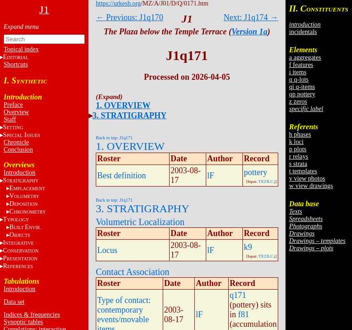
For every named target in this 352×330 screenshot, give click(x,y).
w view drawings (311, 185)
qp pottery (302, 94)
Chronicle (16, 142)
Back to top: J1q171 (114, 137)
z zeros (298, 101)
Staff (10, 119)
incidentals (303, 31)
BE (25, 227)
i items (298, 72)
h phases (300, 134)
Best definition (121, 175)
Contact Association (133, 272)
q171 (238, 295)
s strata (298, 163)
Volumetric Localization (140, 222)
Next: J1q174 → (251, 17)
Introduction (19, 172)
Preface (13, 104)
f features (301, 64)
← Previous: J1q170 (129, 17)
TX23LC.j (266, 181)
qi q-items (302, 86)
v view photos (307, 178)
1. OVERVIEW (123, 105)
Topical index (21, 49)
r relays (298, 156)
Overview (16, 112)
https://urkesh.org (118, 3)
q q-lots (298, 79)
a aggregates (305, 57)
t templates (303, 171)
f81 (243, 314)
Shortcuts (16, 64)
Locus (107, 250)
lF (210, 175)
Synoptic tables (23, 322)
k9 (248, 247)
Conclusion (18, 149)
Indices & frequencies (32, 314)
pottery (255, 172)
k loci (296, 141)
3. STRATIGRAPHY (130, 115)
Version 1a (249, 31)
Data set (14, 301)
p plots (298, 149)
